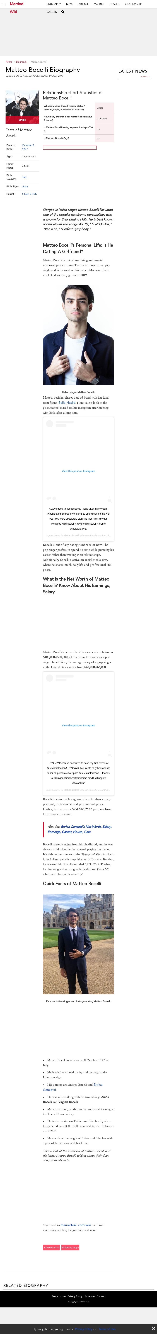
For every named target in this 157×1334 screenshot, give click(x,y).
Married (99, 3)
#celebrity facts (51, 1247)
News (69, 3)
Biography (54, 3)
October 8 (28, 145)
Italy (24, 176)
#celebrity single (70, 1247)
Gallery (52, 12)
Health (114, 3)
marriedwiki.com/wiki (76, 1225)
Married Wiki (16, 4)
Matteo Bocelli (71, 535)
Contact (101, 1296)
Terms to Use (59, 1296)
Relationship (133, 3)
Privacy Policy (83, 1329)
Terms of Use (106, 1329)
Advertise (89, 1296)
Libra (25, 186)
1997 (25, 148)
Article (84, 3)
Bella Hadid (66, 402)
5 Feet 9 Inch (29, 193)
